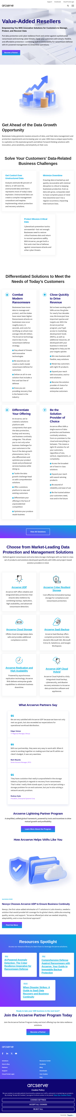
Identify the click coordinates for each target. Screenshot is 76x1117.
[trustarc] (70, 1115)
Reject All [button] (38, 1109)
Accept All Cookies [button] (38, 1104)
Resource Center (45, 1061)
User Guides (44, 1074)
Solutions (5, 1061)
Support (49, 2)
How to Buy (6, 1064)
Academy (43, 1064)
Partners (5, 1067)
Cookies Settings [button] (38, 1100)
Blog (41, 1067)
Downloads (57, 2)
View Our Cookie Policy (62, 1095)
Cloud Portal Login (68, 2)
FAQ (41, 1077)
